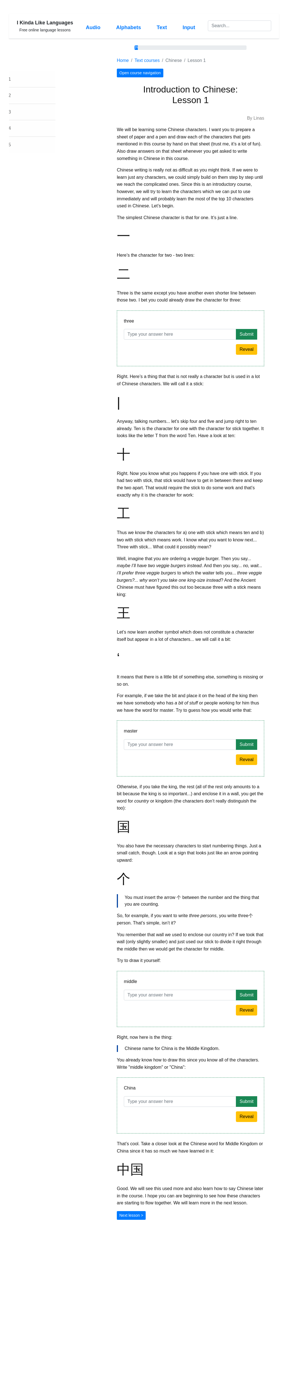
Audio (93, 27)
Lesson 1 (22, 79)
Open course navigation (161, 73)
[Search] (239, 25)
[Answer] (201, 334)
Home (144, 60)
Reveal (267, 349)
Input (189, 27)
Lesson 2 (22, 95)
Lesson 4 (22, 128)
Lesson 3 (22, 112)
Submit (267, 334)
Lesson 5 (22, 144)
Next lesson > (152, 1215)
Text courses (167, 60)
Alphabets (128, 27)
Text (162, 27)
